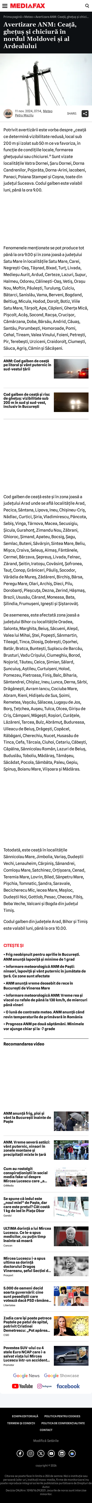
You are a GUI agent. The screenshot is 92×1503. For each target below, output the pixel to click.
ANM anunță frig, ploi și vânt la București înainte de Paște (27, 1117)
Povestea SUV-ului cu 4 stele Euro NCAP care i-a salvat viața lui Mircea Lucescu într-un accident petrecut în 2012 (25, 1354)
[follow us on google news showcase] (61, 1376)
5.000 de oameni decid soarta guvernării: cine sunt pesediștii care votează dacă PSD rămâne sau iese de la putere (26, 1294)
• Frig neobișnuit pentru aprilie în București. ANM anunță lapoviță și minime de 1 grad (41, 957)
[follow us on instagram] (44, 1386)
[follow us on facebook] (68, 1386)
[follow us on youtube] (22, 1386)
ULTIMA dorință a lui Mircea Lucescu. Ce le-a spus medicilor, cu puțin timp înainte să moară (27, 1234)
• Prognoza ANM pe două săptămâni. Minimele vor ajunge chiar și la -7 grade (43, 1026)
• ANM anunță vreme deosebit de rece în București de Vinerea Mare (38, 985)
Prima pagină (12, 17)
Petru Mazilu (24, 115)
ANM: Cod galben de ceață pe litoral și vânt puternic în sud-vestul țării (27, 365)
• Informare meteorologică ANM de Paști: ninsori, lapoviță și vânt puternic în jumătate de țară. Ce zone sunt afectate (44, 971)
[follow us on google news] (26, 1376)
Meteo (28, 17)
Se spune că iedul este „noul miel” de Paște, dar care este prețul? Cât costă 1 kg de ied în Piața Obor (26, 1205)
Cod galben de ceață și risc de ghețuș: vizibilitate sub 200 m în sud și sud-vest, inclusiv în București (26, 400)
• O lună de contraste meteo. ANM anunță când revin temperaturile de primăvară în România (43, 1014)
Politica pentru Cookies (62, 1416)
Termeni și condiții (21, 1423)
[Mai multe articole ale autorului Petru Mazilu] (8, 113)
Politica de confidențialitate (63, 1423)
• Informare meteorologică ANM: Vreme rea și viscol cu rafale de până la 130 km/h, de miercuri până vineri (45, 1000)
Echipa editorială (25, 1416)
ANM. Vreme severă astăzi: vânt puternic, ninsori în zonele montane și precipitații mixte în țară (26, 1148)
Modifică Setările (46, 1441)
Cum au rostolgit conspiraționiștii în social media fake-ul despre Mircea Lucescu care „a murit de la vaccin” (25, 1175)
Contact (46, 1430)
